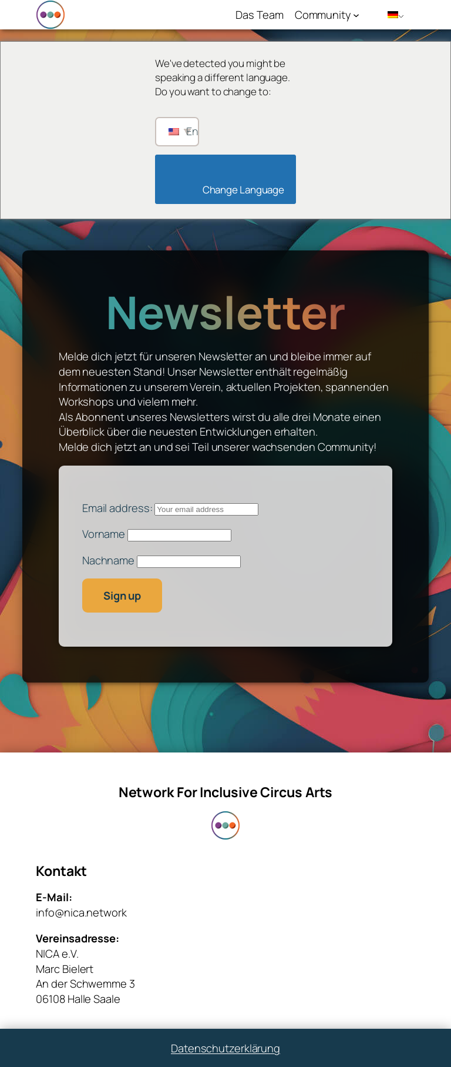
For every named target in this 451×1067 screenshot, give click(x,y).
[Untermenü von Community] (356, 15)
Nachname (108, 560)
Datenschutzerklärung (225, 1048)
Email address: (170, 507)
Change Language (228, 189)
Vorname (103, 533)
